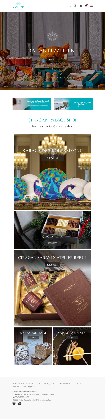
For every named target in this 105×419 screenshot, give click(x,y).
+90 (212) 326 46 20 (21, 397)
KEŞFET (52, 60)
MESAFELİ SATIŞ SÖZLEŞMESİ (24, 386)
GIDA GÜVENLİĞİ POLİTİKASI (70, 384)
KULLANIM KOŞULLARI (47, 384)
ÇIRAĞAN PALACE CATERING (23, 384)
